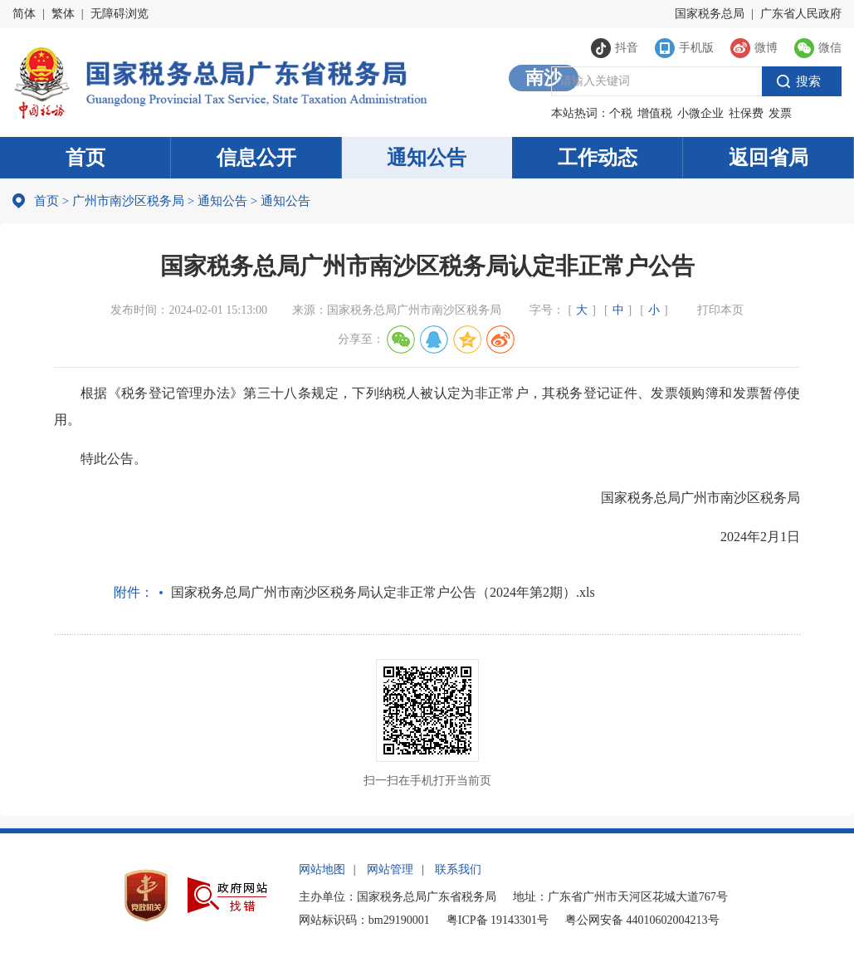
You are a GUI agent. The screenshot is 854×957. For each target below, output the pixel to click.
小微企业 (700, 113)
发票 (780, 113)
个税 (620, 113)
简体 (24, 13)
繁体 (63, 13)
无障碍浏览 (119, 13)
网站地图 (322, 869)
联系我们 (458, 869)
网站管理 (390, 869)
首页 (85, 157)
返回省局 (768, 157)
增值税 (654, 113)
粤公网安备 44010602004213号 (642, 920)
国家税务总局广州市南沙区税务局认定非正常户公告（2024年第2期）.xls (383, 592)
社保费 (746, 113)
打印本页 (720, 310)
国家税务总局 (709, 13)
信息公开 (256, 157)
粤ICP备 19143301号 (498, 920)
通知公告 (426, 157)
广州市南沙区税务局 (128, 201)
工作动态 (597, 157)
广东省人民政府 (801, 13)
